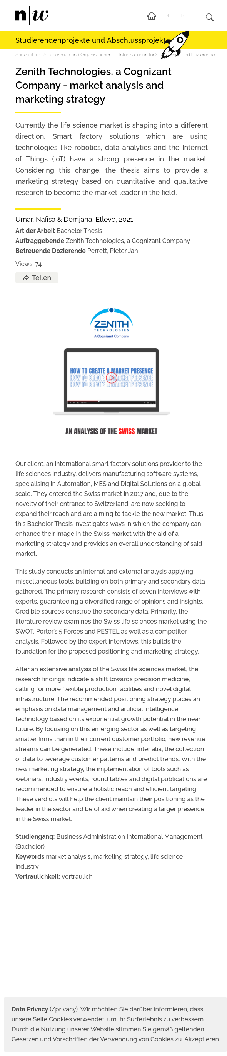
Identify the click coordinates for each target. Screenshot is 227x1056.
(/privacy (44, 1009)
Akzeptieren (201, 1039)
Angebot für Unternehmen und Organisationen (63, 54)
